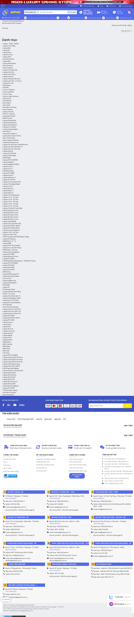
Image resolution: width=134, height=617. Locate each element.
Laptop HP (6, 50)
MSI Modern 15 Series (10, 250)
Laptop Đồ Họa (8, 151)
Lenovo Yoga (7, 94)
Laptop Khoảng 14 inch (10, 212)
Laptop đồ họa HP (9, 379)
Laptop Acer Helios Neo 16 (11, 296)
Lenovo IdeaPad (8, 92)
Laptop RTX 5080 (8, 316)
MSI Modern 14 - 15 (9, 241)
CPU (64, 419)
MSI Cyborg (7, 272)
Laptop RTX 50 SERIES (10, 355)
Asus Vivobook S (8, 395)
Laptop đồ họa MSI (9, 384)
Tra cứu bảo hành (126, 6)
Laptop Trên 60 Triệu (10, 234)
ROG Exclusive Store (34, 18)
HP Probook (7, 98)
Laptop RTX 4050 (8, 265)
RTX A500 (6, 285)
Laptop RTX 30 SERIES (10, 160)
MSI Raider (6, 346)
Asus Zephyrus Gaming (11, 140)
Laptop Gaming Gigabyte (11, 252)
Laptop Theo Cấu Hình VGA (12, 223)
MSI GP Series (7, 118)
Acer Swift (6, 105)
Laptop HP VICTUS (9, 180)
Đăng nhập (120, 13)
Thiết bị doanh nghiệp (10, 390)
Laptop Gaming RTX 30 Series (13, 362)
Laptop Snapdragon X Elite (12, 298)
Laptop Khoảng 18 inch (10, 256)
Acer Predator (7, 109)
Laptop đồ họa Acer (9, 373)
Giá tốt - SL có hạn (9, 294)
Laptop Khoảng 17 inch (10, 219)
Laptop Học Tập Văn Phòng (12, 248)
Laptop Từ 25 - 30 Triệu (10, 201)
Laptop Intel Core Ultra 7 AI (12, 311)
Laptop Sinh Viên (8, 72)
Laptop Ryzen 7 (8, 190)
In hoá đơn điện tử (41, 468)
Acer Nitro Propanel (9, 392)
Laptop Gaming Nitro (10, 283)
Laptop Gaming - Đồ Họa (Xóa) (13, 370)
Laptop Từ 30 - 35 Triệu (10, 204)
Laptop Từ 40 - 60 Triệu (10, 232)
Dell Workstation (8, 171)
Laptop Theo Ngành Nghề (11, 184)
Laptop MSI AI (7, 335)
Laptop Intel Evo (8, 175)
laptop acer (48, 419)
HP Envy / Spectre (9, 114)
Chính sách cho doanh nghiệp (78, 465)
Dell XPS (6, 87)
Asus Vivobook (8, 65)
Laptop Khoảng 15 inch (10, 215)
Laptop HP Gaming (9, 239)
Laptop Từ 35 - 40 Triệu (10, 206)
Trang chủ (5, 21)
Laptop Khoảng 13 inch (10, 210)
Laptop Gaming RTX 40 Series (13, 359)
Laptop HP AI (7, 337)
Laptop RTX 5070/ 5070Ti (11, 318)
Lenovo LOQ (7, 278)
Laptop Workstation (9, 63)
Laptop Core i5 (8, 166)
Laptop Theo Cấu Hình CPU (12, 182)
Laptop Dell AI (7, 340)
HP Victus (6, 353)
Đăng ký (119, 11)
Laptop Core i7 (8, 169)
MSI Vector (6, 348)
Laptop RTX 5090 (8, 320)
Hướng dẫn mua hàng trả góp (45, 465)
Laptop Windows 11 (9, 177)
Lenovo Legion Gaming (10, 96)
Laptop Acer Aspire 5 (10, 133)
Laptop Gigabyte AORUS (11, 164)
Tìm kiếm (72, 12)
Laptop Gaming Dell (9, 120)
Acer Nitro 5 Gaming (9, 107)
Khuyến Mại (112, 6)
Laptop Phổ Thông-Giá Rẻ (11, 245)
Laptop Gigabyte (8, 162)
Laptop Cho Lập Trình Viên (11, 149)
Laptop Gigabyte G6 (9, 280)
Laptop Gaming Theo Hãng (12, 291)
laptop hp (57, 419)
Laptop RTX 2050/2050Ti (11, 228)
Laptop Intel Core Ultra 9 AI (12, 313)
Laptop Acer (7, 57)
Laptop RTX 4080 (8, 254)
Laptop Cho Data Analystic (12, 302)
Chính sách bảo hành (75, 462)
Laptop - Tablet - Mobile (11, 44)
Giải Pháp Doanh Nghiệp (11, 368)
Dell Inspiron (7, 85)
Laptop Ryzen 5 (8, 188)
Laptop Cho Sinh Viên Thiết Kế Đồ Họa (15, 144)
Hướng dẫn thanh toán (43, 462)
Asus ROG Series (8, 59)
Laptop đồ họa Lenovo (10, 381)
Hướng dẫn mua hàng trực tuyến (46, 459)
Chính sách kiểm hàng (75, 468)
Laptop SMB (7, 243)
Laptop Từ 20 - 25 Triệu (10, 199)
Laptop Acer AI (8, 333)
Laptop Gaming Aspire (10, 129)
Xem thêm (128, 426)
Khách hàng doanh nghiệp (11, 471)
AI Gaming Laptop (9, 289)
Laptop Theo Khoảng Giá (11, 195)
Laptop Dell (6, 48)
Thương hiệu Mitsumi (16, 21)
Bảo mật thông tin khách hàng (78, 471)
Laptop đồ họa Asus (9, 375)
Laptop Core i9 (8, 186)
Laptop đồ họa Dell (9, 377)
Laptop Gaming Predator (11, 276)
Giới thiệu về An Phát (9, 459)
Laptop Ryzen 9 (8, 193)
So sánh (6, 599)
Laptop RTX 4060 (8, 267)
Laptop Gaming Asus (10, 125)
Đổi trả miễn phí (110, 18)
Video (101, 6)
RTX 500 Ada (7, 305)
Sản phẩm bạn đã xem (49, 18)
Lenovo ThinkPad (9, 90)
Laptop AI (6, 287)
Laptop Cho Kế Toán (9, 153)
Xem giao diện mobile (77, 476)
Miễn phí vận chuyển (126, 18)
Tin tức (5, 462)
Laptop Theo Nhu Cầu (10, 70)
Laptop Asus (7, 52)
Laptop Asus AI (8, 329)
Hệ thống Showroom (87, 6)
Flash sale (63, 18)
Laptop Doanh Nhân (9, 155)
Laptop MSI (7, 61)
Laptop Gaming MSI (9, 221)
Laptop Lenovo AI (9, 331)
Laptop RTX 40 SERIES (10, 263)
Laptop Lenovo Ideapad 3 (11, 230)
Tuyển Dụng (6, 465)
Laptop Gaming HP (9, 116)
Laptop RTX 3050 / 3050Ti (11, 226)
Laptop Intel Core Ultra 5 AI (12, 309)
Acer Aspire (7, 103)
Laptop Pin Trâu (8, 83)
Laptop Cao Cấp (8, 112)
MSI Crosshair (7, 344)
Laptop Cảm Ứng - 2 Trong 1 (12, 81)
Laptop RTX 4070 (8, 269)
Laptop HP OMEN (8, 173)
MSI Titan (6, 351)
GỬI (127, 405)
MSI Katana (7, 342)
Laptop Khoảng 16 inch (10, 217)
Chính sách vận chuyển (76, 459)
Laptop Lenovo (8, 54)
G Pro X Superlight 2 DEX (26, 419)
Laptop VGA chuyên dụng (11, 364)
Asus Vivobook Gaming (10, 307)
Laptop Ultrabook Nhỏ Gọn (11, 79)
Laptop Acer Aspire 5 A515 (12, 136)
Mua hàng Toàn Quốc (77, 18)
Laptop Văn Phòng (9, 74)
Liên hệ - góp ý (7, 468)
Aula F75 (39, 419)
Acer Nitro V (7, 131)
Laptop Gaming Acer (10, 122)
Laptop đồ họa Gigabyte (11, 386)
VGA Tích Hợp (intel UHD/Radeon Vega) (16, 237)
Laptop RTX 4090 (8, 259)
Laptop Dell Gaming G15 (11, 274)
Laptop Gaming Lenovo (10, 142)
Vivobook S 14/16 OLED (11, 300)
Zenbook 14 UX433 (9, 127)
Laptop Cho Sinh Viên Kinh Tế (12, 147)
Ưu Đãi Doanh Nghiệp (94, 18)
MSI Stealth (7, 158)
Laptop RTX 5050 (8, 388)
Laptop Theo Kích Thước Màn (12, 208)
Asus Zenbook (8, 68)
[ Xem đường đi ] (11, 498)
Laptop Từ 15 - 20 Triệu (10, 197)
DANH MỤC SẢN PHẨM (11, 18)
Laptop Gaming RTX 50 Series (13, 357)
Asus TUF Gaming (9, 138)
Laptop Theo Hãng (9, 46)
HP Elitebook (7, 101)
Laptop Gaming (8, 76)
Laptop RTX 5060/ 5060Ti (11, 366)
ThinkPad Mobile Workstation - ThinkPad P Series (19, 261)
